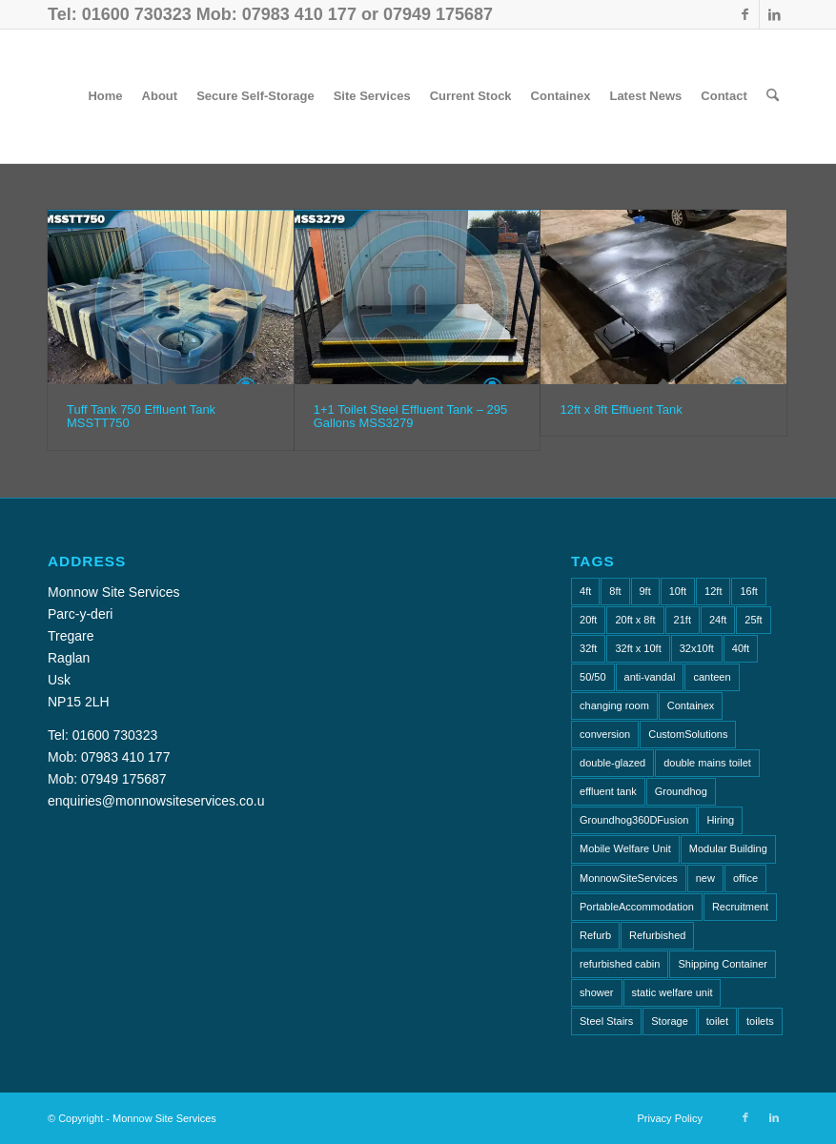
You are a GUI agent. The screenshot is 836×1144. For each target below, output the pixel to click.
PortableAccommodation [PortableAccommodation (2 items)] (637, 906)
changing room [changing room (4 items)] (614, 705)
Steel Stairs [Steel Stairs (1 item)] (606, 1021)
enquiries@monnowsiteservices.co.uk (159, 800)
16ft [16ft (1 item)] (748, 591)
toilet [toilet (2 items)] (717, 1021)
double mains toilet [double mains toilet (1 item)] (707, 762)
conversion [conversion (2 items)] (605, 734)
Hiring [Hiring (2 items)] (720, 820)
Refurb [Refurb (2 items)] (595, 935)
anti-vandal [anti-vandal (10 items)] (650, 677)
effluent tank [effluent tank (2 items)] (608, 791)
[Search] (772, 96)
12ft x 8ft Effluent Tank (621, 409)
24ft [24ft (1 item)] (717, 619)
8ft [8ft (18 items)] (615, 591)
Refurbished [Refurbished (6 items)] (657, 935)
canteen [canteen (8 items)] (711, 677)
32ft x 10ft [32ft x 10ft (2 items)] (638, 648)
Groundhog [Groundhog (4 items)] (681, 791)
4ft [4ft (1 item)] (585, 591)
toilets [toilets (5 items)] (760, 1021)
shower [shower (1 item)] (596, 992)
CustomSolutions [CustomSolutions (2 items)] (687, 734)
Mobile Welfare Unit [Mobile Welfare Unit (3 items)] (625, 848)
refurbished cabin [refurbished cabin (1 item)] (620, 964)
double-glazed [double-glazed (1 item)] (612, 762)
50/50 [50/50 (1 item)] (593, 677)
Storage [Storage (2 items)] (669, 1021)
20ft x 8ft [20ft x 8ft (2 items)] (635, 619)
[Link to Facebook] (745, 14)
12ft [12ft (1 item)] (713, 591)
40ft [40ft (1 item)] (740, 648)
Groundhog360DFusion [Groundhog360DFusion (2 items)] (634, 820)
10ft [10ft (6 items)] (677, 591)
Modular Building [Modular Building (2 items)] (728, 848)
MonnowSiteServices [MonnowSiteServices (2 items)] (629, 878)
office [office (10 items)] (745, 878)
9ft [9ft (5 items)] (645, 591)
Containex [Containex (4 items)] (691, 705)
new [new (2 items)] (705, 878)
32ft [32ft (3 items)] (588, 648)
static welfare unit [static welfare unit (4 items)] (672, 992)
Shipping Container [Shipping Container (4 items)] (722, 964)
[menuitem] (105, 96)
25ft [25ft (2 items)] (753, 619)
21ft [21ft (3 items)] (682, 619)
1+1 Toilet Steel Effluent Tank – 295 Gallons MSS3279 (410, 416)
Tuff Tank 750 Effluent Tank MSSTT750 (141, 416)
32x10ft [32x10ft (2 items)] (697, 648)
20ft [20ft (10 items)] (588, 619)
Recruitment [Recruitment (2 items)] (740, 906)
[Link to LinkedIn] (774, 14)
